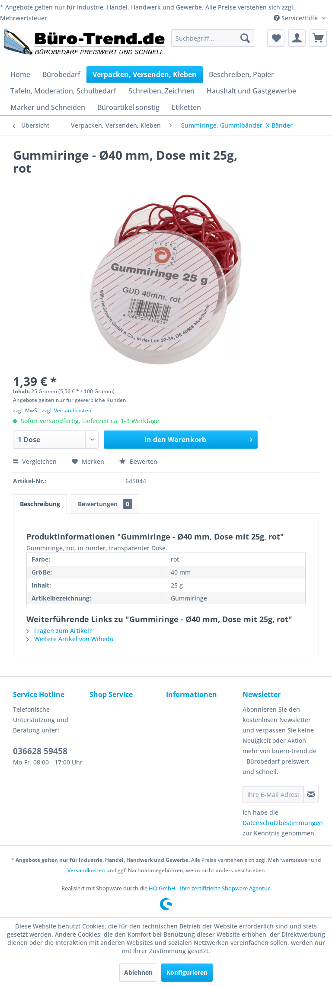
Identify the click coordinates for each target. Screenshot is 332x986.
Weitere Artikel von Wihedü (70, 639)
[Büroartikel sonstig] (128, 107)
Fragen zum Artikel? (59, 630)
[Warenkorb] (318, 38)
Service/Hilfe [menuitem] (296, 18)
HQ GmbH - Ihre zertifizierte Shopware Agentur (209, 888)
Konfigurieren (187, 972)
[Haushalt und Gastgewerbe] (251, 91)
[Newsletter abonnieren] (311, 794)
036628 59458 (40, 751)
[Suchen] (245, 38)
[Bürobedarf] (61, 74)
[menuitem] (212, 38)
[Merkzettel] (275, 38)
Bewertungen (105, 504)
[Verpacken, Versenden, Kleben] (144, 74)
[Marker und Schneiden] (47, 107)
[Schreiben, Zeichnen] (161, 91)
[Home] (20, 74)
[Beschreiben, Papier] (241, 74)
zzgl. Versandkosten (67, 410)
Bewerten (138, 461)
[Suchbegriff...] (212, 38)
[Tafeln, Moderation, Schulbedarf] (63, 91)
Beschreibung (40, 504)
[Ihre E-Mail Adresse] (273, 794)
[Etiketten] (186, 107)
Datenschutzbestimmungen (283, 823)
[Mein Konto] (297, 38)
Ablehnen (138, 972)
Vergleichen (35, 461)
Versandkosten (86, 870)
